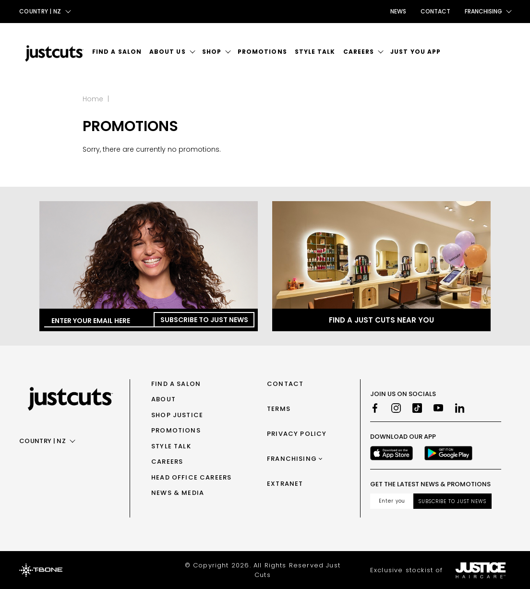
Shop (211, 52)
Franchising (292, 458)
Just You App (415, 52)
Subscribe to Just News (204, 320)
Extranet (285, 483)
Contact (435, 11)
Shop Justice (177, 415)
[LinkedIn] (459, 408)
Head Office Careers (191, 477)
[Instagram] (396, 408)
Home (93, 99)
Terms (278, 408)
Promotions (262, 52)
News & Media (177, 492)
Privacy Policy (296, 433)
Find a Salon (117, 52)
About (163, 399)
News (398, 11)
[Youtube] (438, 408)
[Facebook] (375, 408)
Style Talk (315, 52)
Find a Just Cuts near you (381, 320)
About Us (167, 52)
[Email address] (391, 501)
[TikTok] (417, 408)
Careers (358, 52)
